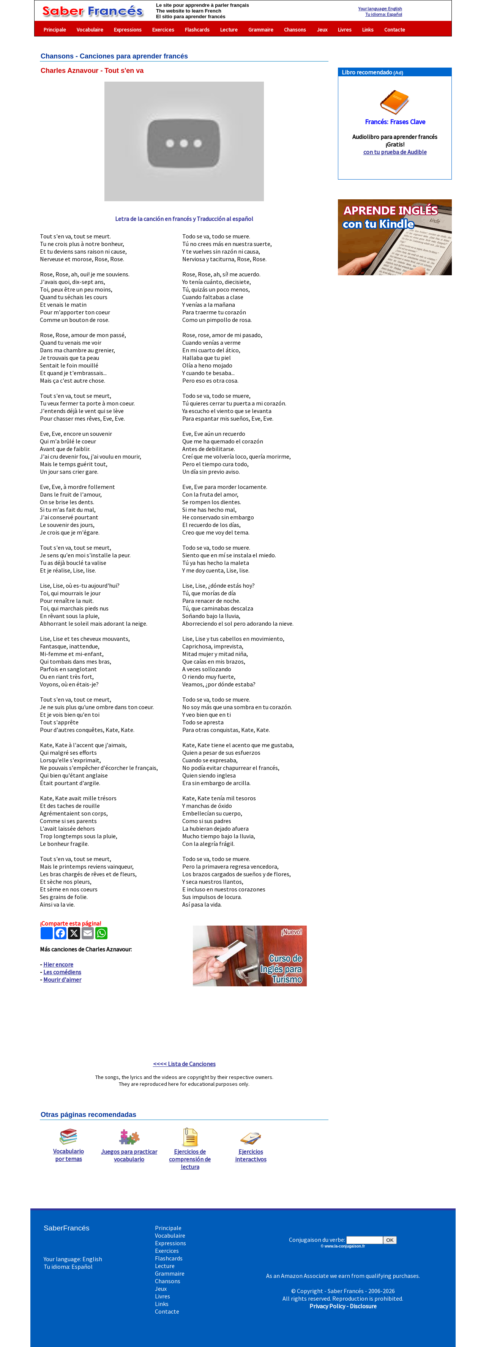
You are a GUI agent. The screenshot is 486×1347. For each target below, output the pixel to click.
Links (368, 29)
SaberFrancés (67, 1228)
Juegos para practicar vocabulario (129, 1152)
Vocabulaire (90, 29)
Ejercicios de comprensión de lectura (190, 1156)
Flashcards (197, 29)
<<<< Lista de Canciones (184, 1064)
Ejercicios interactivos (251, 1152)
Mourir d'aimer (62, 979)
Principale (55, 29)
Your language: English (380, 8)
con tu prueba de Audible (395, 152)
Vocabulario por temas (68, 1151)
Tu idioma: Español (383, 14)
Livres (345, 29)
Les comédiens (62, 972)
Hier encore (58, 964)
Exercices (163, 29)
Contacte (394, 29)
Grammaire (260, 29)
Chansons (295, 29)
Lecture (229, 29)
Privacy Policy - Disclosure (343, 1306)
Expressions (128, 29)
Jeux (322, 29)
